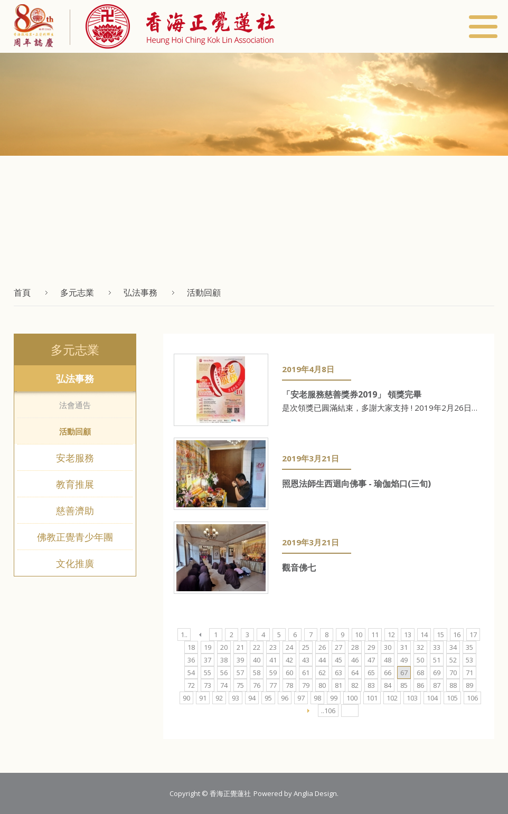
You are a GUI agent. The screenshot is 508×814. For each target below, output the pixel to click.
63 (338, 672)
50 (420, 660)
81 (338, 685)
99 (333, 698)
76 (256, 685)
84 (387, 685)
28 (355, 647)
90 (186, 698)
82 (355, 685)
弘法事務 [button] (140, 292)
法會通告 (75, 405)
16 (456, 634)
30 (387, 647)
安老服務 (75, 457)
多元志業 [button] (77, 292)
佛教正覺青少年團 (75, 537)
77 (273, 685)
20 (224, 647)
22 (256, 647)
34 (453, 647)
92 (219, 698)
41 (273, 660)
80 (322, 685)
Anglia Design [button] (315, 793)
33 (436, 647)
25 (305, 647)
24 (289, 647)
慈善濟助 (75, 510)
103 (412, 698)
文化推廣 (75, 563)
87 (436, 685)
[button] (172, 26)
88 (453, 685)
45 (338, 660)
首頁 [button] (22, 292)
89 (469, 685)
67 (404, 672)
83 (371, 685)
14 (424, 634)
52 (453, 660)
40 (256, 660)
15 (440, 634)
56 (224, 672)
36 (191, 660)
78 (289, 685)
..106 (328, 710)
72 (191, 685)
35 (469, 647)
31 (404, 647)
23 (273, 647)
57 (240, 672)
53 (469, 660)
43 (305, 660)
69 (436, 672)
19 (207, 647)
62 (322, 672)
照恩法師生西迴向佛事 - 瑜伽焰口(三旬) (356, 483)
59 (273, 672)
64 (355, 672)
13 (407, 634)
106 (472, 698)
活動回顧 (75, 431)
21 (240, 647)
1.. (184, 634)
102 (392, 698)
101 (372, 698)
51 (436, 660)
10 (358, 634)
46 (355, 660)
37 (207, 660)
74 (224, 685)
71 (469, 672)
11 (375, 634)
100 (352, 698)
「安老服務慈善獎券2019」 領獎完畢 (351, 394)
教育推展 (75, 484)
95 (268, 698)
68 (420, 672)
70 (453, 672)
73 (207, 685)
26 (322, 647)
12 (391, 634)
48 (387, 660)
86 (420, 685)
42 (289, 660)
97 (301, 698)
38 (224, 660)
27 (338, 647)
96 (284, 698)
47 (371, 660)
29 (371, 647)
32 (420, 647)
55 (207, 672)
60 (289, 672)
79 (305, 685)
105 (452, 698)
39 (240, 660)
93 (235, 698)
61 (305, 672)
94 (252, 698)
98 (317, 698)
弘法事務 (75, 378)
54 (191, 672)
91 (202, 698)
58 (256, 672)
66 (387, 672)
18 (191, 647)
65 (371, 672)
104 (432, 698)
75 (240, 685)
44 (322, 660)
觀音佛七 (299, 567)
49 (404, 660)
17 (473, 634)
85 (404, 685)
